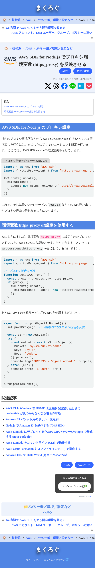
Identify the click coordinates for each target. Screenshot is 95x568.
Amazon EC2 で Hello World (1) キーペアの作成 (36, 455)
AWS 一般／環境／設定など (55, 19)
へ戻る (47, 509)
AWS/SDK (82, 71)
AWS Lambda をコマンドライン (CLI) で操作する (38, 442)
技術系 (16, 19)
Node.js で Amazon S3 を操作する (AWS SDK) (35, 425)
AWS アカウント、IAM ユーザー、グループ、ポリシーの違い (51, 32)
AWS (29, 19)
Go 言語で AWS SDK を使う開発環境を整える (35, 27)
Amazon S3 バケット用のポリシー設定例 (32, 419)
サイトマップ (33, 560)
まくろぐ (48, 8)
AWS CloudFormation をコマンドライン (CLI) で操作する (43, 448)
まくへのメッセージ (54, 560)
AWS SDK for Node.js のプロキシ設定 (23, 106)
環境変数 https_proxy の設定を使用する (24, 111)
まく (90, 496)
